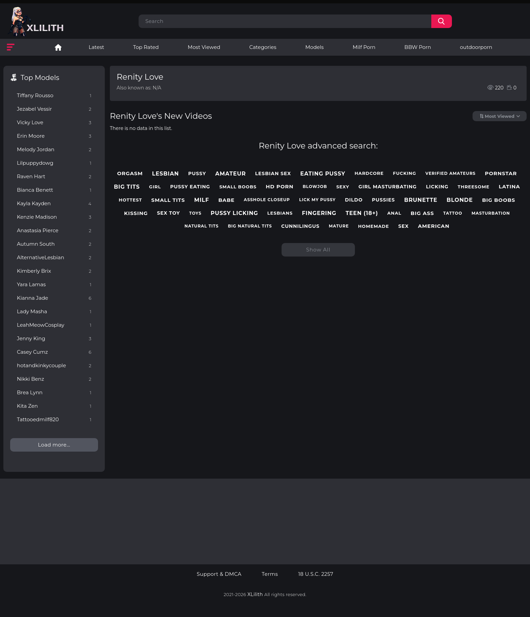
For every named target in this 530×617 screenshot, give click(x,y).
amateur (230, 173)
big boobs (498, 200)
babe (226, 200)
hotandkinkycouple (54, 365)
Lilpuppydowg (54, 163)
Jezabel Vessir (54, 109)
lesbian (165, 173)
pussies (383, 200)
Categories (262, 47)
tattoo (452, 213)
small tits (168, 200)
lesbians (280, 213)
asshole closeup (267, 199)
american (433, 226)
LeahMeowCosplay (54, 325)
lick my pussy (317, 199)
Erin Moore (54, 136)
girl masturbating (387, 187)
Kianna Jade (54, 298)
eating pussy (322, 173)
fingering (319, 213)
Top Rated (146, 47)
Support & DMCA (219, 574)
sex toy (168, 213)
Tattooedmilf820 (54, 419)
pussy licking (234, 213)
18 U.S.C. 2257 (315, 574)
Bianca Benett (54, 190)
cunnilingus (300, 226)
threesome (473, 186)
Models (314, 47)
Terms (270, 574)
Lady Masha (54, 311)
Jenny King (54, 338)
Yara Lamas (54, 284)
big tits (127, 187)
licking (437, 187)
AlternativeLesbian (54, 257)
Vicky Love (54, 122)
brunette (420, 200)
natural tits (202, 226)
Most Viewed (204, 47)
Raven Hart (54, 176)
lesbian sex (273, 174)
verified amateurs (451, 173)
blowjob (315, 186)
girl (155, 186)
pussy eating (190, 187)
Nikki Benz (54, 379)
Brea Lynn (54, 392)
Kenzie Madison (54, 217)
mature (339, 226)
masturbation (491, 213)
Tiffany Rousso (54, 95)
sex (403, 226)
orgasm (130, 173)
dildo (354, 200)
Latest (96, 47)
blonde (460, 200)
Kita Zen (54, 406)
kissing (136, 213)
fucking (404, 173)
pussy (197, 174)
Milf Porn (364, 47)
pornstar (501, 173)
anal (394, 213)
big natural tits (250, 226)
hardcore (369, 173)
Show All (318, 249)
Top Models (40, 78)
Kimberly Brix (54, 271)
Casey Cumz (54, 352)
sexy (342, 186)
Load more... (54, 444)
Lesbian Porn (58, 47)
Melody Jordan (54, 149)
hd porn (279, 187)
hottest (130, 200)
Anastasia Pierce (54, 230)
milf (201, 200)
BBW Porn (417, 47)
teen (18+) (361, 213)
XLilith (255, 594)
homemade (373, 226)
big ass (422, 213)
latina (509, 187)
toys (195, 213)
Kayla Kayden (54, 203)
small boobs (238, 186)
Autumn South (54, 244)
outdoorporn (476, 47)
